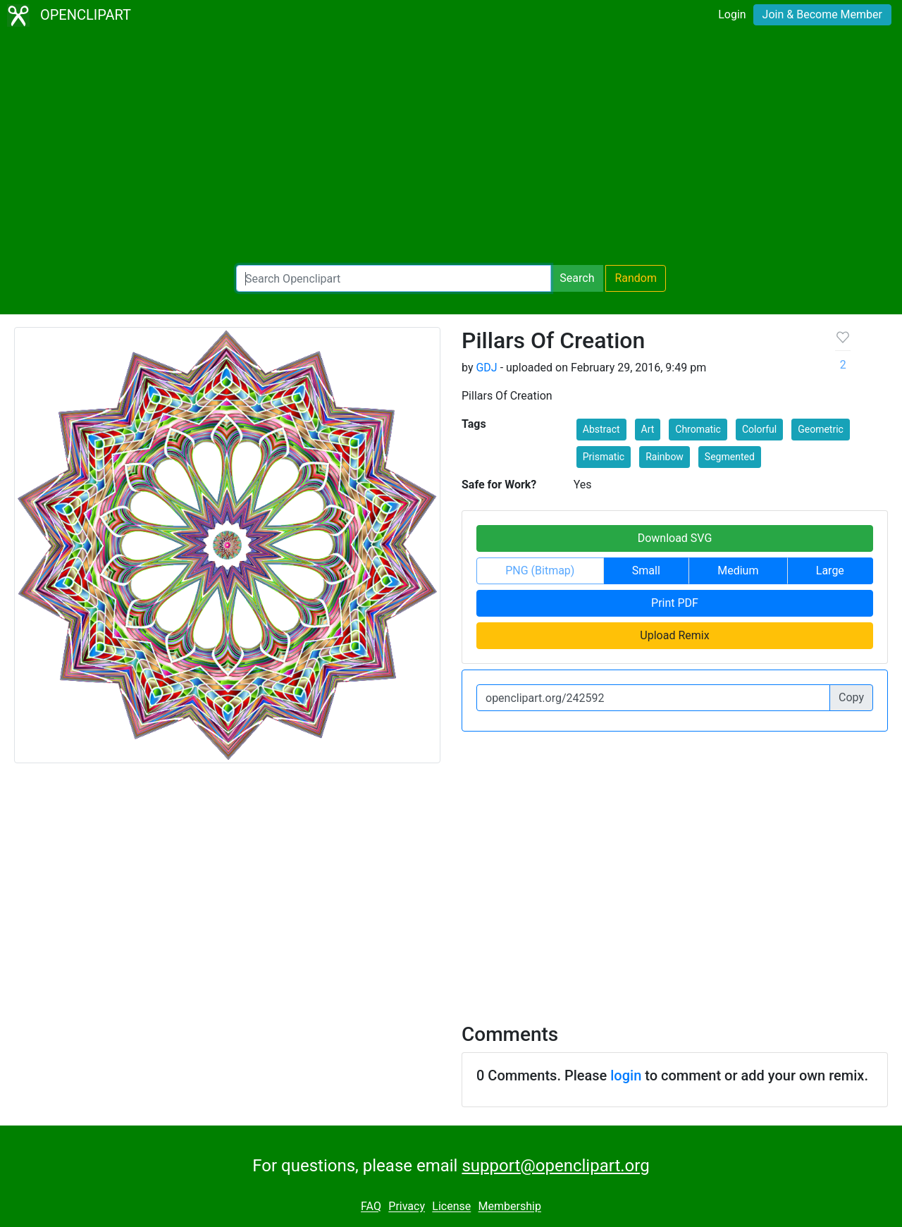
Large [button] (830, 570)
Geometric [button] (821, 429)
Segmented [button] (730, 456)
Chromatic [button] (698, 429)
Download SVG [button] (675, 538)
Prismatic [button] (603, 456)
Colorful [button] (759, 429)
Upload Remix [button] (674, 635)
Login (732, 14)
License (451, 1207)
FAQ (371, 1207)
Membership (509, 1207)
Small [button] (646, 570)
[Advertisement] (451, 148)
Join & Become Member (822, 14)
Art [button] (648, 429)
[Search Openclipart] (393, 278)
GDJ (486, 367)
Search (577, 278)
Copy (851, 697)
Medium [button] (737, 570)
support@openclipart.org (555, 1166)
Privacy (406, 1207)
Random (635, 278)
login (625, 1075)
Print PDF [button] (674, 603)
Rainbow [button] (664, 456)
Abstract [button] (601, 429)
